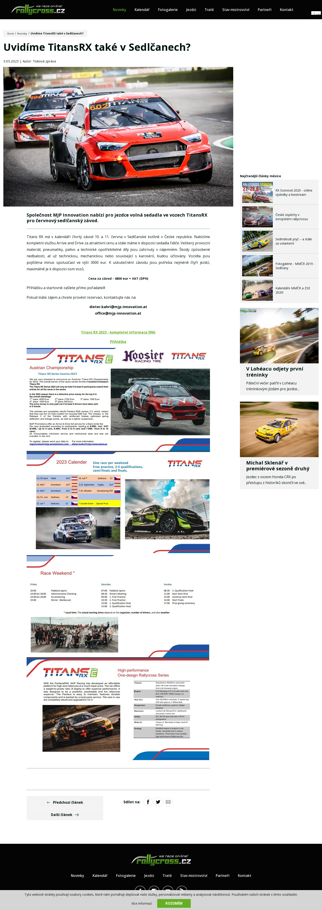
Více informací (141, 903)
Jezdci (195, 10)
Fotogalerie (171, 10)
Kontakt (294, 10)
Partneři (271, 10)
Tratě (213, 10)
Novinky (122, 10)
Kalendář (145, 10)
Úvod (10, 33)
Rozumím (174, 903)
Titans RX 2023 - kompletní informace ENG (118, 332)
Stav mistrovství (241, 10)
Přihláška (118, 342)
